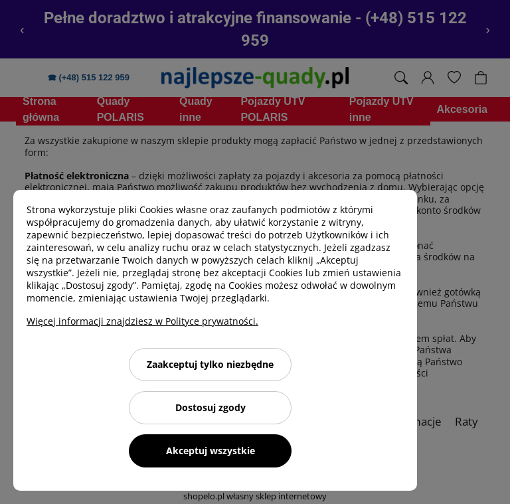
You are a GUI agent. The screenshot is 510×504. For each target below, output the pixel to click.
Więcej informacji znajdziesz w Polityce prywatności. (142, 321)
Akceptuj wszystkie (210, 450)
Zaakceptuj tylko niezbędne (210, 364)
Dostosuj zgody (210, 407)
